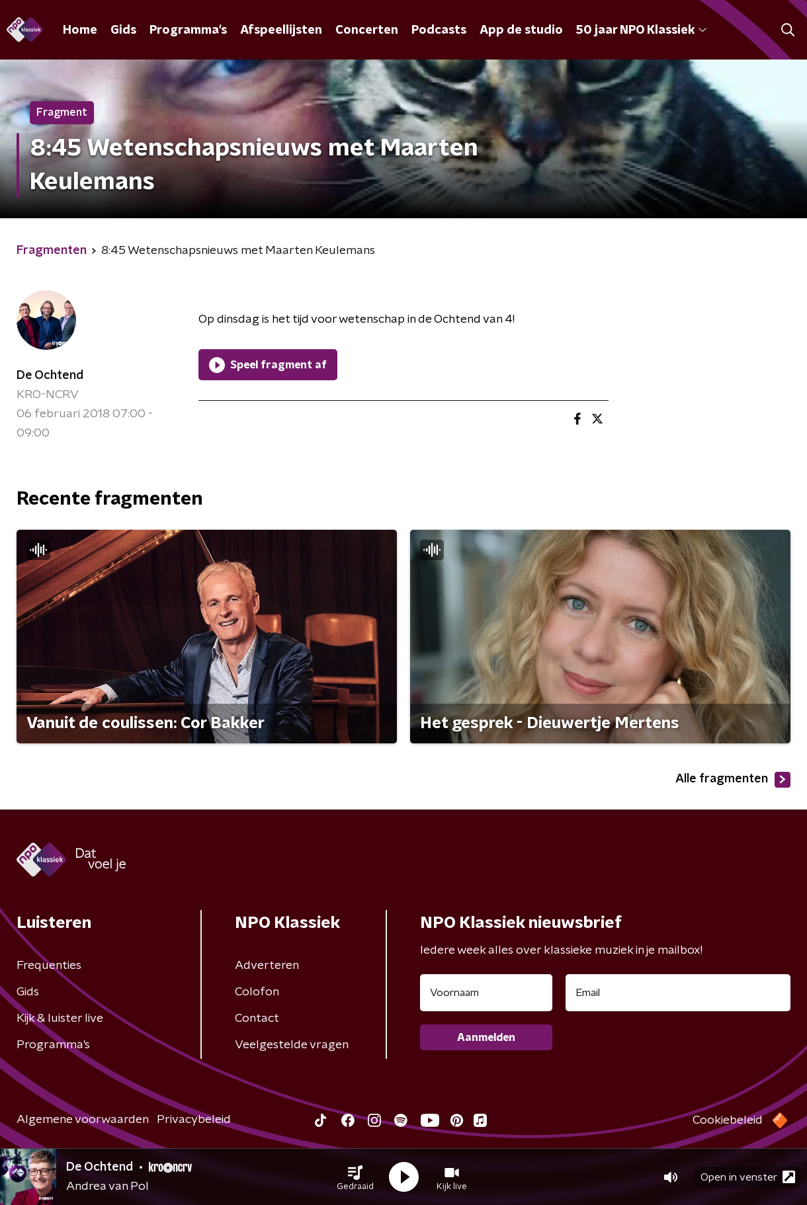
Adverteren (267, 966)
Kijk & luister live (60, 1018)
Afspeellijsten (281, 30)
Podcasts (438, 30)
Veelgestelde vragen (292, 1045)
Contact (257, 1018)
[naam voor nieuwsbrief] (486, 992)
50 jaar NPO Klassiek (641, 30)
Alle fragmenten (732, 780)
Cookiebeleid (728, 1120)
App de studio (521, 30)
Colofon (257, 992)
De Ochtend (50, 376)
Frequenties (49, 966)
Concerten (366, 30)
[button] (355, 1177)
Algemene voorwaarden (83, 1120)
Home (80, 30)
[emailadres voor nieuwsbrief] (678, 992)
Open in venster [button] (748, 1177)
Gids (123, 30)
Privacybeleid (194, 1120)
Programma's (188, 30)
